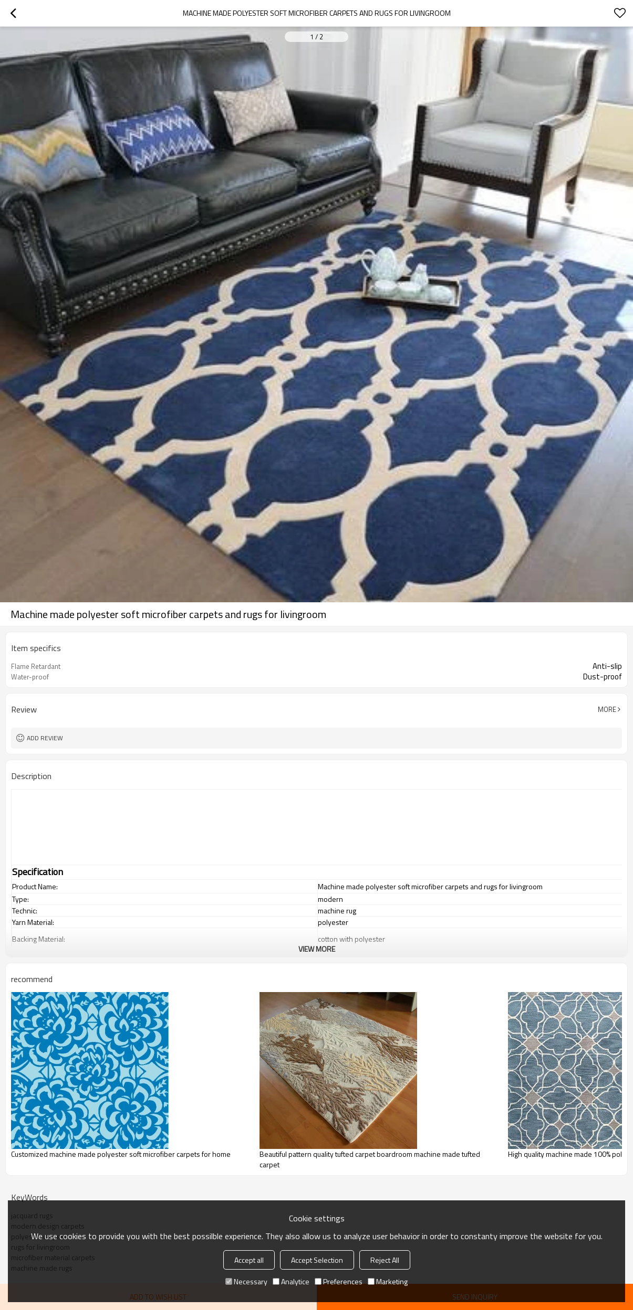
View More (316, 948)
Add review (45, 738)
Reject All (384, 1259)
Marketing (388, 1281)
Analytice (291, 1281)
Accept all (249, 1259)
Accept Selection (317, 1259)
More (607, 709)
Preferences (338, 1281)
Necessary (246, 1281)
